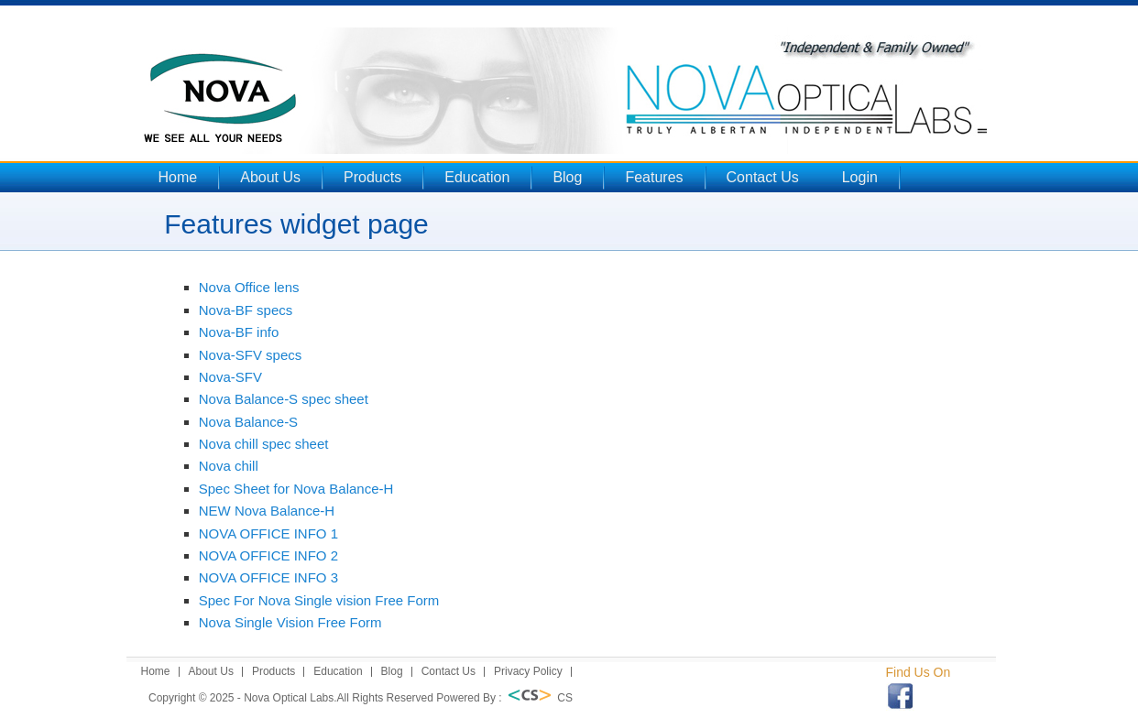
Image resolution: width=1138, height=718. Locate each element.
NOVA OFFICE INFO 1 (268, 533)
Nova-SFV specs (250, 355)
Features (654, 177)
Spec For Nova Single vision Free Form (319, 600)
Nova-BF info (239, 332)
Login (860, 177)
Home (178, 177)
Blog (567, 177)
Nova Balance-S (248, 422)
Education (476, 177)
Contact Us (763, 177)
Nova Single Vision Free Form (290, 622)
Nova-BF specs (246, 310)
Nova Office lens (249, 287)
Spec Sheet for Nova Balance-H (296, 488)
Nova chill (228, 465)
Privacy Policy (528, 671)
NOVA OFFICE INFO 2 (268, 555)
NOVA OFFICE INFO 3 (268, 577)
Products (372, 177)
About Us (270, 177)
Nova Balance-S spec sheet (283, 399)
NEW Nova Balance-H (266, 510)
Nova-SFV (230, 377)
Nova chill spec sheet (264, 443)
